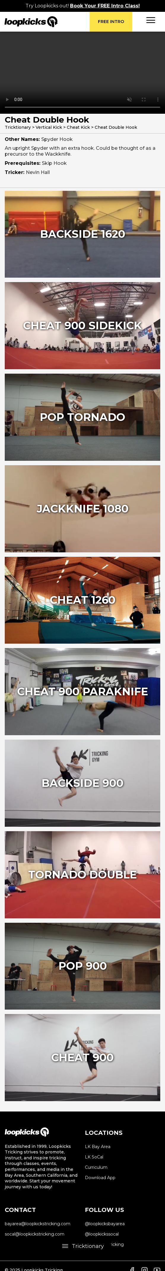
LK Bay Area (97, 1146)
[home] (47, 22)
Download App (100, 1177)
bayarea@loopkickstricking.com (37, 1223)
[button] (151, 20)
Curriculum (96, 1167)
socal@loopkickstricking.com (34, 1234)
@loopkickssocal (102, 1234)
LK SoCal (94, 1157)
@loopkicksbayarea (105, 1223)
